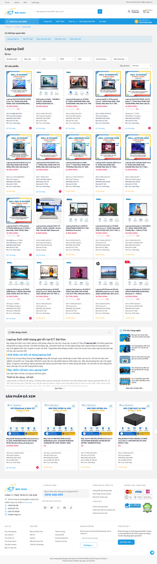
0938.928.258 (13, 505)
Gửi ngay (89, 545)
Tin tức (7, 2)
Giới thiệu (60, 21)
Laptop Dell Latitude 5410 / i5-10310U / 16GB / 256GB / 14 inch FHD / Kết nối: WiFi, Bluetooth (48, 228)
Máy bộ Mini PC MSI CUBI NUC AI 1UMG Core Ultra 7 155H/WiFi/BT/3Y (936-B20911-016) (133, 441)
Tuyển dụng (35, 2)
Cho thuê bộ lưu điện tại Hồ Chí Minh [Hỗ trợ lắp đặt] (140, 370)
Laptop (17, 27)
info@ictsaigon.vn (14, 515)
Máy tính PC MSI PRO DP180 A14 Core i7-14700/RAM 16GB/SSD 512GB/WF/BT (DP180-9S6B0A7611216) (97, 441)
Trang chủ (47, 21)
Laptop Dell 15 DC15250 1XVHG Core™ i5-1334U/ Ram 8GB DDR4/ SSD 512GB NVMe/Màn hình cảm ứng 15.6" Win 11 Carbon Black (18, 103)
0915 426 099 (145, 22)
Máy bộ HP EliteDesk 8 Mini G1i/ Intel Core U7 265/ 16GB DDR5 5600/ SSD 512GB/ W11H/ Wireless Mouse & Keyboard (22, 441)
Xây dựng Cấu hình (87, 21)
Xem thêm (59, 388)
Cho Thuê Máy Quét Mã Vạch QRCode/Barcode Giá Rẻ (140, 380)
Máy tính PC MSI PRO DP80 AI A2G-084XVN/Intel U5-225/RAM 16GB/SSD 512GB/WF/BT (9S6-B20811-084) (59, 441)
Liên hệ (16, 2)
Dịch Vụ (72, 21)
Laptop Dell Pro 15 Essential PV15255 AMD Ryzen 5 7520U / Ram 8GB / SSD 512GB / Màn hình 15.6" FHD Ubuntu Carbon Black (18, 230)
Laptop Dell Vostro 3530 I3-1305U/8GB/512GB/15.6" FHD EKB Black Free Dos (77, 228)
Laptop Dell (26, 27)
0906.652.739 (13, 508)
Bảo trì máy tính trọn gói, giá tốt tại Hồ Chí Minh (140, 358)
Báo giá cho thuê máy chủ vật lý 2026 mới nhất (140, 336)
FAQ (25, 2)
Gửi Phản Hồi (126, 542)
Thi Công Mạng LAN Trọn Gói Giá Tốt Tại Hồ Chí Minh (140, 348)
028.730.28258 (13, 512)
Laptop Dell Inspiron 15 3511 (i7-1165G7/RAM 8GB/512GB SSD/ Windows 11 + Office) (136, 292)
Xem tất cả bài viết (135, 388)
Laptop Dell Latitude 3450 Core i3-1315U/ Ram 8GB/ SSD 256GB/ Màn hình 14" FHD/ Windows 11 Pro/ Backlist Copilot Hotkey (108, 167)
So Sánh (102, 21)
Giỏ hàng (149, 10)
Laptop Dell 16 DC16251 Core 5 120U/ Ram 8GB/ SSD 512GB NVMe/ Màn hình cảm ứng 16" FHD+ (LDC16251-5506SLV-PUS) (18, 167)
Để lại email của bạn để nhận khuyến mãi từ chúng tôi (95, 532)
